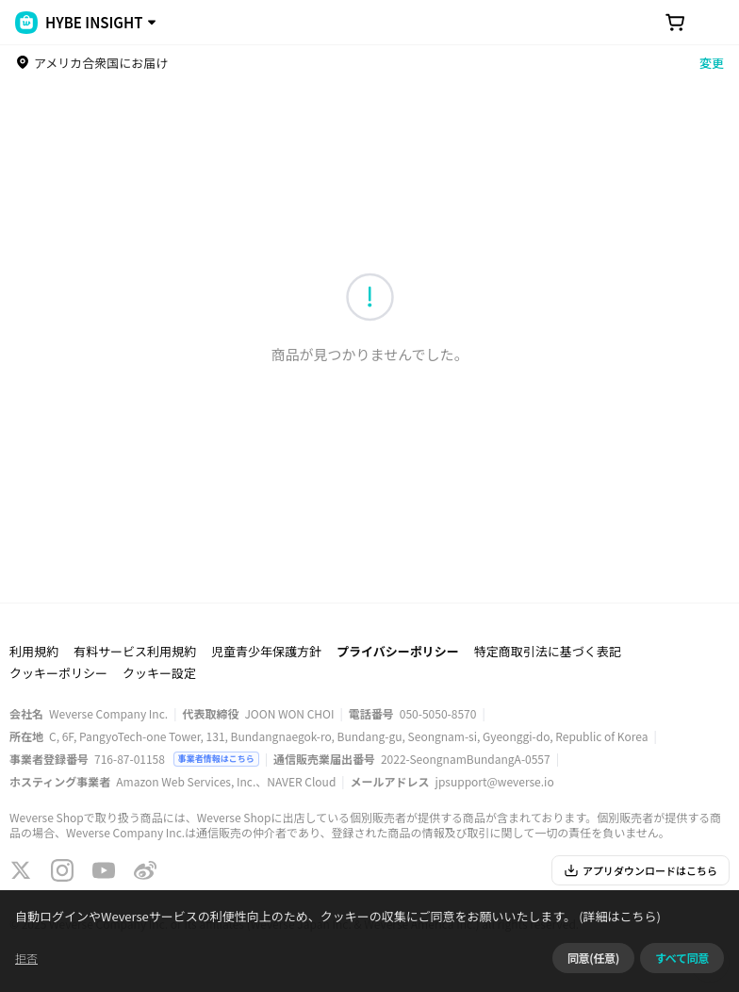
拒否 (26, 958)
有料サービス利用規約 (135, 651)
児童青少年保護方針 (266, 651)
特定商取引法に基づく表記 (547, 651)
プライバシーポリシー (398, 651)
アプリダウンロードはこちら (640, 870)
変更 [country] (711, 63)
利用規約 (33, 651)
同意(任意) (593, 958)
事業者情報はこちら (216, 758)
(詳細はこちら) (618, 916)
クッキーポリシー (58, 673)
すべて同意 (682, 958)
